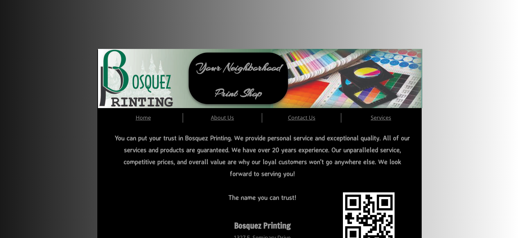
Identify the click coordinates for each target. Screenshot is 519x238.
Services (381, 117)
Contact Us (301, 117)
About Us (222, 117)
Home (143, 117)
